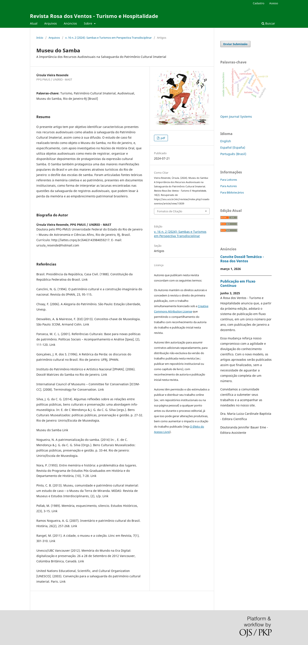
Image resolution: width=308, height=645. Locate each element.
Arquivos (50, 23)
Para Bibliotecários (232, 192)
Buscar (268, 23)
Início (39, 38)
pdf (162, 138)
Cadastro (258, 3)
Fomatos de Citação (169, 211)
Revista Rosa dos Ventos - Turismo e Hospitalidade (94, 15)
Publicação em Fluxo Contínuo (237, 283)
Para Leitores (228, 180)
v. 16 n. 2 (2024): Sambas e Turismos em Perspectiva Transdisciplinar (108, 38)
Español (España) (232, 147)
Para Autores (228, 186)
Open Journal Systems (236, 116)
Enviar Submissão (235, 44)
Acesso (273, 3)
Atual (33, 23)
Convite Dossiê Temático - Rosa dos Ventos (242, 258)
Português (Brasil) (233, 154)
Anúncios (70, 23)
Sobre (88, 23)
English (225, 141)
